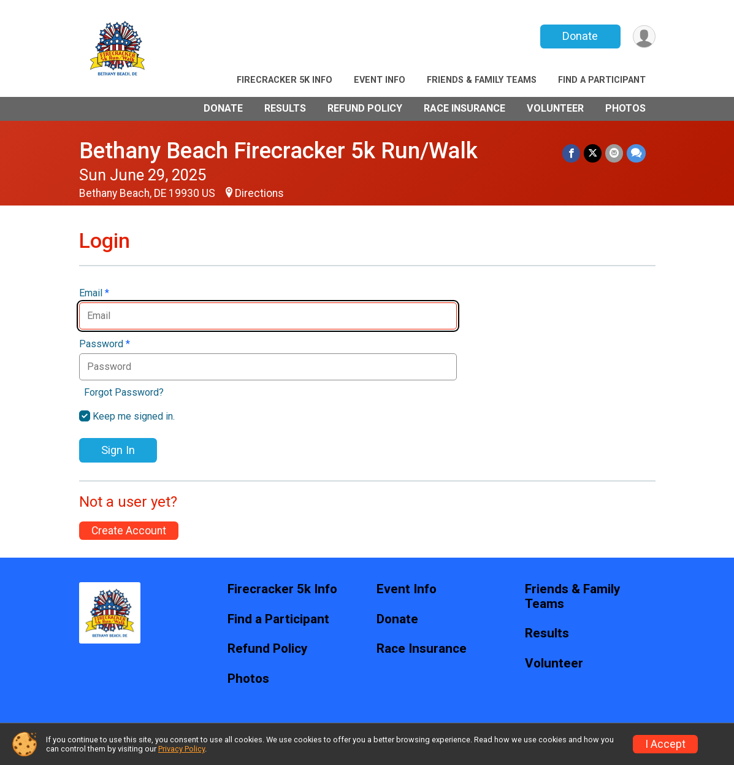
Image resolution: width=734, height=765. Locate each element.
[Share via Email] (614, 153)
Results (285, 108)
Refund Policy (364, 108)
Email (94, 293)
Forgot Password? (124, 392)
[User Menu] (644, 36)
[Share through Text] (636, 153)
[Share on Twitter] (593, 153)
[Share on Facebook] (571, 153)
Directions (259, 193)
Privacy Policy (181, 748)
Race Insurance (464, 108)
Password (104, 344)
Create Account (128, 531)
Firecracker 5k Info (284, 80)
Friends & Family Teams (482, 80)
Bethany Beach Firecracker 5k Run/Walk (278, 150)
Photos (625, 108)
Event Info (379, 80)
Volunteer (555, 108)
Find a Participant (602, 80)
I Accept (665, 744)
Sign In (118, 450)
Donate (580, 35)
